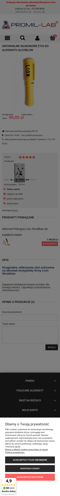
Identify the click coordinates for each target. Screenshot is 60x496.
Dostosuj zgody (30, 468)
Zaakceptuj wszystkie (30, 477)
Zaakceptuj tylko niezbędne (30, 460)
